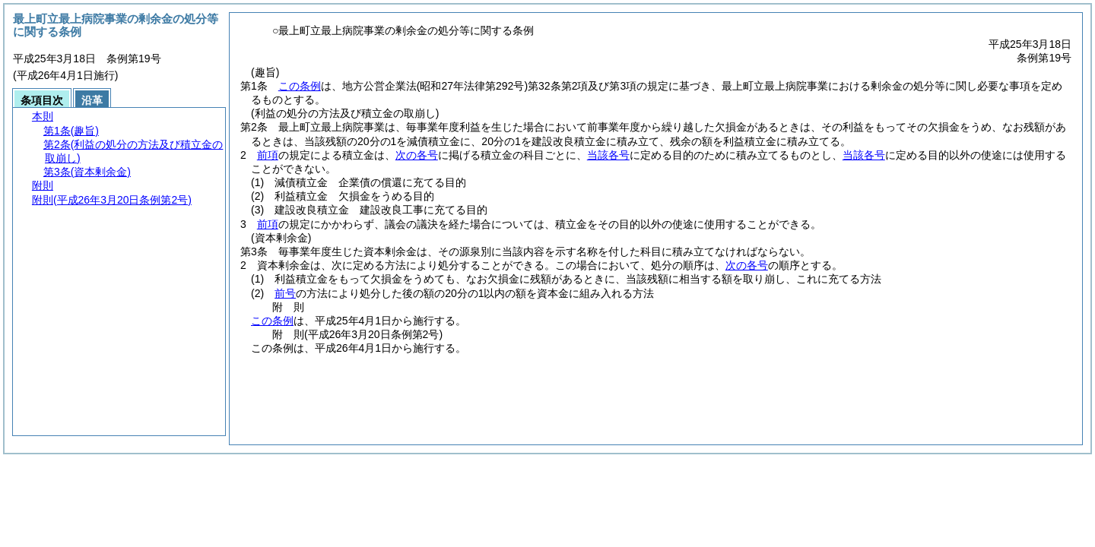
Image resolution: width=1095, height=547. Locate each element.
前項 (267, 155)
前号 (285, 293)
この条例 (299, 86)
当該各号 (608, 155)
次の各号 (416, 155)
